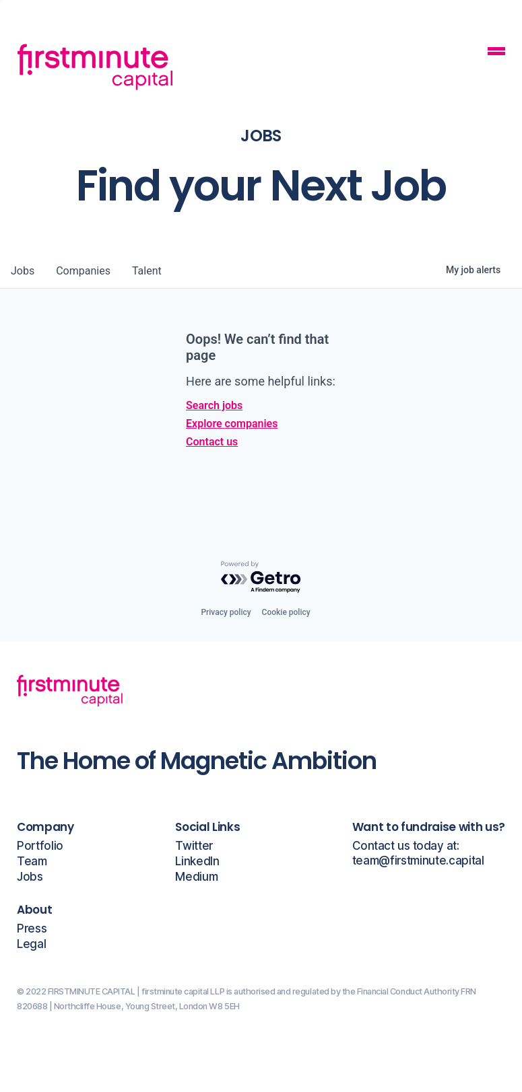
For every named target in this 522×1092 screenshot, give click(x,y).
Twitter (194, 846)
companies (83, 270)
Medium (196, 877)
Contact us (212, 441)
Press (31, 928)
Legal (31, 944)
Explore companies (232, 423)
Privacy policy (226, 612)
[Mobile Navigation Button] (496, 53)
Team (32, 861)
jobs (22, 270)
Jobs (30, 877)
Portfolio (40, 846)
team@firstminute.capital (418, 860)
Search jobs (214, 405)
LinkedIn (197, 861)
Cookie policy (286, 612)
